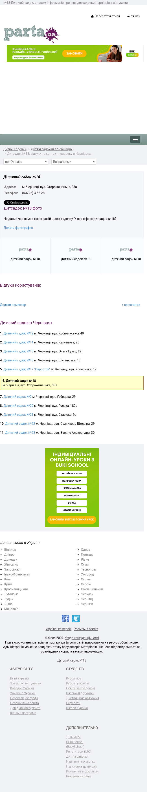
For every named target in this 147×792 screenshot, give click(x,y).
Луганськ (11, 594)
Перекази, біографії (24, 698)
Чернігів (87, 604)
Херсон (86, 584)
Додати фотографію (18, 228)
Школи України (77, 708)
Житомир (11, 564)
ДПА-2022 (73, 737)
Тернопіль (88, 569)
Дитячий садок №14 (18, 342)
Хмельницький (92, 589)
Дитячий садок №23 (20, 432)
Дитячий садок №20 (18, 405)
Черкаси (87, 594)
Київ (7, 579)
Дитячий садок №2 (18, 396)
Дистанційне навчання (82, 698)
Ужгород (87, 574)
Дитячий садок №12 (18, 333)
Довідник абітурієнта (25, 708)
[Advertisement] (73, 95)
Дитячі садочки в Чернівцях (51, 149)
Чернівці (87, 599)
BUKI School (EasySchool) (75, 744)
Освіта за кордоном (80, 688)
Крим (8, 584)
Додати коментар (13, 305)
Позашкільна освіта (24, 703)
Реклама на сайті (78, 776)
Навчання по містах (80, 761)
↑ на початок (131, 305)
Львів (8, 604)
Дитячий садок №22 (20, 423)
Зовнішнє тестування (25, 683)
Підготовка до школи (81, 766)
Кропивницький (16, 589)
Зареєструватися (105, 16)
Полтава (87, 554)
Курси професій (77, 683)
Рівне (85, 559)
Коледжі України (22, 688)
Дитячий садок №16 (18, 360)
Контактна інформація (82, 771)
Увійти (133, 16)
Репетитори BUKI (78, 751)
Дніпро (9, 554)
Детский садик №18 (71, 660)
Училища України (22, 693)
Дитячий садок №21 (18, 414)
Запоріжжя (12, 569)
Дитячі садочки (14, 149)
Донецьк (10, 559)
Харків (86, 579)
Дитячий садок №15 (18, 351)
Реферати (73, 703)
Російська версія (86, 629)
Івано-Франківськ (17, 574)
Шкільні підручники (80, 693)
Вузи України (19, 678)
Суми (85, 564)
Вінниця (10, 549)
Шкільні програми (23, 713)
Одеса (85, 549)
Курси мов (73, 678)
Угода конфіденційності (82, 638)
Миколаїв (11, 609)
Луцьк (8, 599)
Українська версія (58, 629)
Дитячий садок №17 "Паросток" (27, 369)
